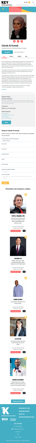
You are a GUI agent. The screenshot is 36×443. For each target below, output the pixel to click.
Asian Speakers (5, 113)
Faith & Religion (5, 116)
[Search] (24, 4)
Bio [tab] (4, 56)
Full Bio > (4, 89)
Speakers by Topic (24, 408)
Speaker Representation (26, 417)
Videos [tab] (19, 56)
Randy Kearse (18, 299)
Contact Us (18, 431)
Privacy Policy (18, 437)
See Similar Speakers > (19, 52)
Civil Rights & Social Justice (8, 115)
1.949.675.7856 (18, 426)
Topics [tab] (11, 56)
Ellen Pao (18, 339)
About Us (21, 414)
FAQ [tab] (26, 56)
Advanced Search (18, 401)
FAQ (18, 434)
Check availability (15, 230)
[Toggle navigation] (33, 2)
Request (7, 52)
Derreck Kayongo (18, 380)
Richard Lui (18, 258)
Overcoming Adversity (7, 118)
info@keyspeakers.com (19, 429)
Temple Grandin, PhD (18, 216)
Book (6, 122)
